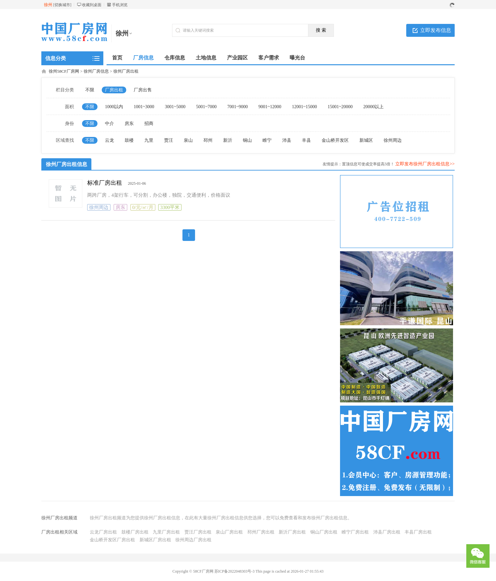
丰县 (306, 140)
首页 (117, 57)
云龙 (109, 140)
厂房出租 (114, 90)
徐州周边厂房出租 (193, 539)
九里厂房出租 (166, 532)
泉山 (188, 140)
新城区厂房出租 (155, 539)
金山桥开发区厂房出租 (112, 539)
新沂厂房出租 (292, 532)
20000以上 (373, 106)
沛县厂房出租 (386, 532)
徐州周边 (393, 140)
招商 (148, 123)
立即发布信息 (435, 30)
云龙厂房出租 (103, 532)
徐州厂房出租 (126, 71)
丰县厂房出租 (418, 532)
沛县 (286, 140)
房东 (129, 123)
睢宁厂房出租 (355, 532)
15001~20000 (340, 106)
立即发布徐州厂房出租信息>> (425, 163)
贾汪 (168, 140)
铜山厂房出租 (323, 532)
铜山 (247, 140)
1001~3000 (144, 106)
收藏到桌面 (91, 5)
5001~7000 (206, 106)
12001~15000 (304, 106)
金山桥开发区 (335, 140)
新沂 (227, 140)
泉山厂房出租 (229, 532)
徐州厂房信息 (96, 71)
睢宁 (267, 140)
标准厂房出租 (104, 183)
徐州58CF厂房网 (64, 71)
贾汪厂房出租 (198, 532)
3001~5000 (175, 106)
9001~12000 (269, 106)
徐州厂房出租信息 (66, 164)
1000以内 (114, 106)
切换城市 (62, 5)
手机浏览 (120, 5)
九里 (148, 140)
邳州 (207, 140)
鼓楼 (129, 140)
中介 (109, 123)
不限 (89, 90)
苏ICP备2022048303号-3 (234, 571)
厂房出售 (143, 90)
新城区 (366, 140)
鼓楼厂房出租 (135, 532)
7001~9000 (237, 106)
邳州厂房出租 (260, 532)
